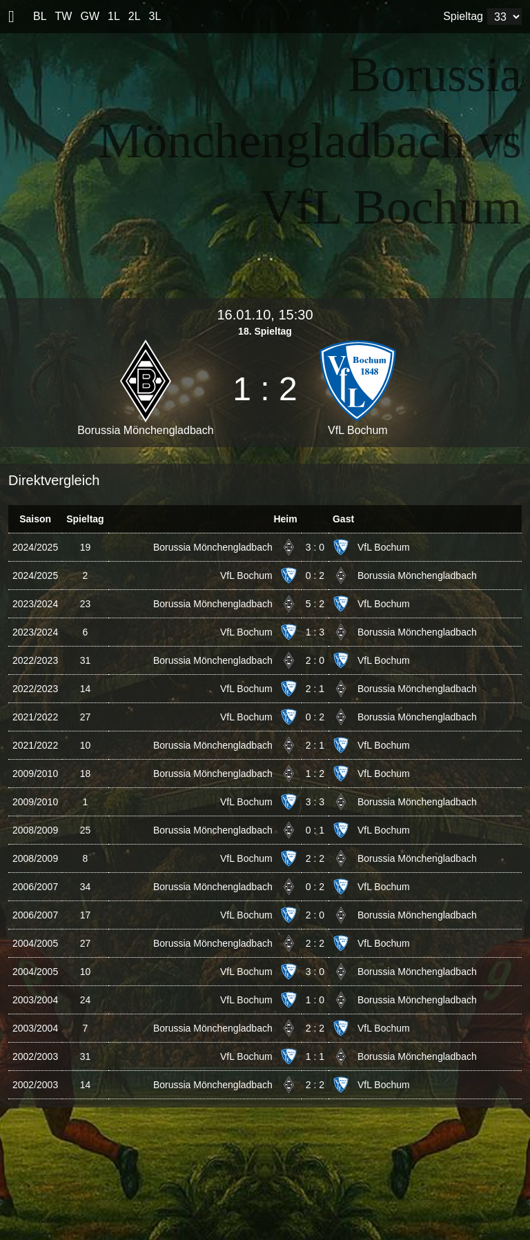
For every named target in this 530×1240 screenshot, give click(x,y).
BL (40, 16)
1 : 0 (315, 999)
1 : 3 (315, 632)
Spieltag (463, 16)
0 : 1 (315, 830)
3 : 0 (315, 547)
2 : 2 (315, 858)
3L (155, 16)
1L (114, 16)
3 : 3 (315, 801)
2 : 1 (315, 688)
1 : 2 (315, 773)
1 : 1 (315, 1056)
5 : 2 (315, 603)
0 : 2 (315, 575)
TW (63, 16)
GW (89, 16)
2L (134, 16)
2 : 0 (315, 660)
